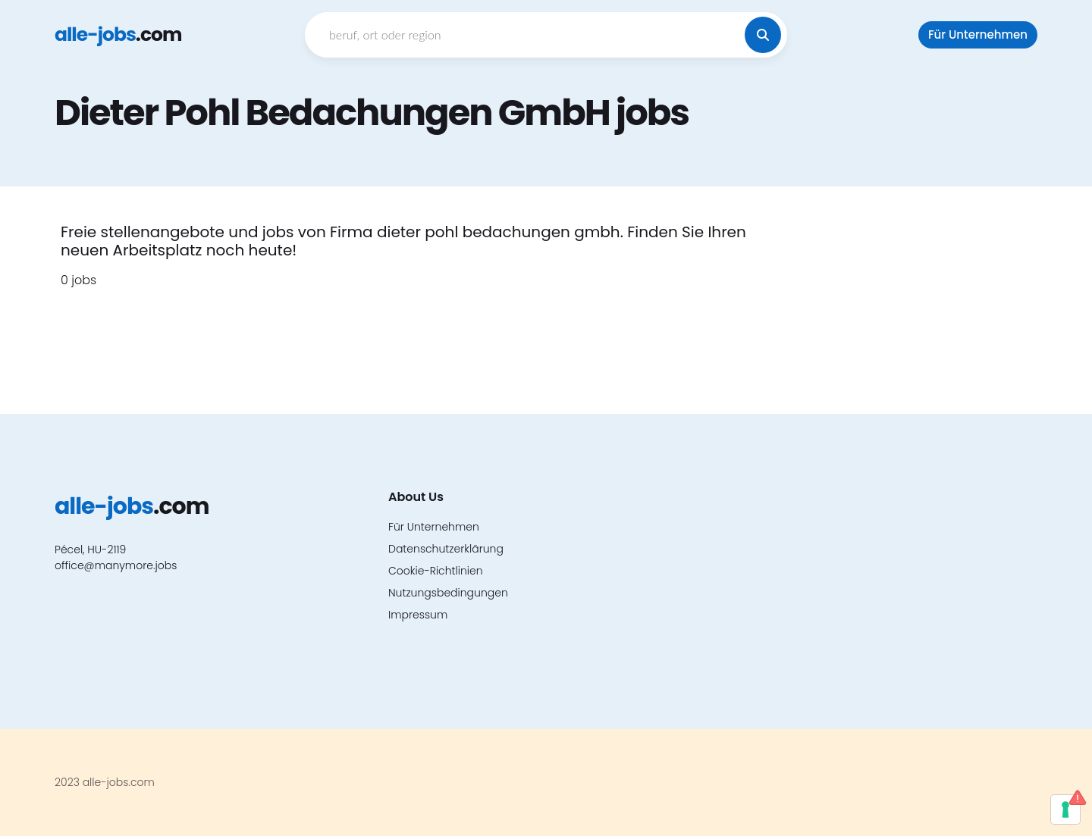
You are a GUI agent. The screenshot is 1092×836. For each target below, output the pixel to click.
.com (118, 34)
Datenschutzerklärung (446, 548)
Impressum (417, 614)
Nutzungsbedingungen (448, 592)
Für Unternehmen (978, 34)
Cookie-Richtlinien (435, 570)
